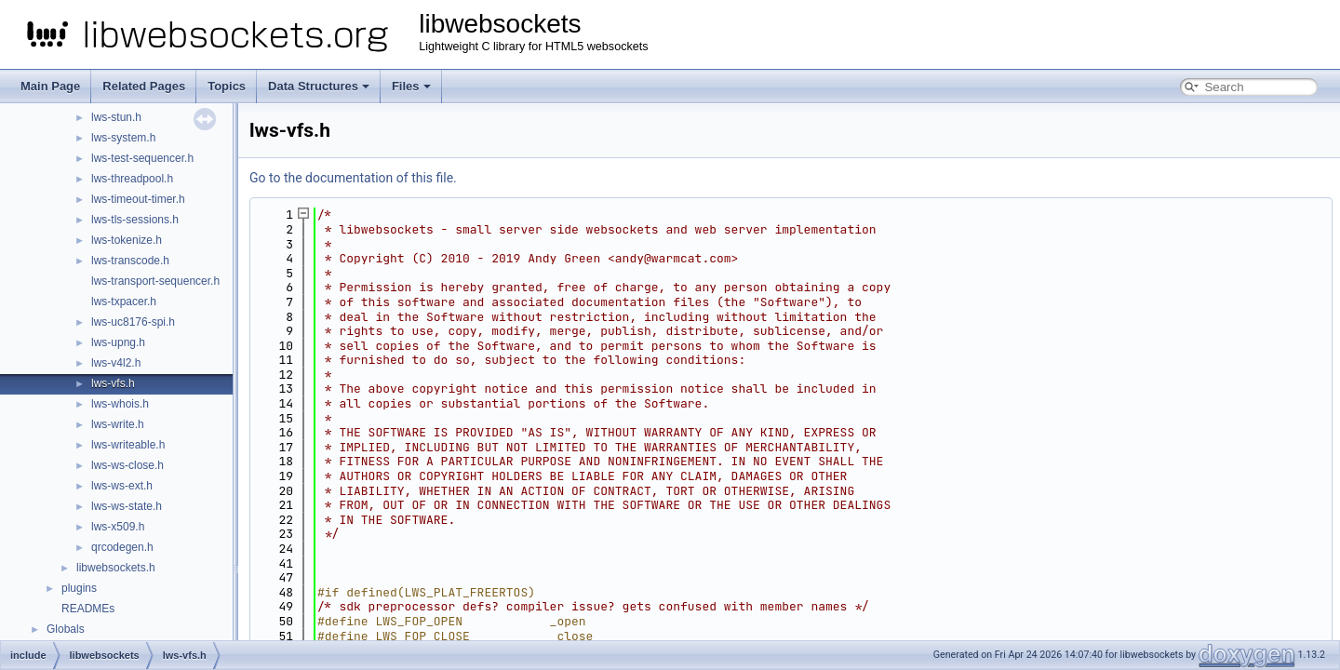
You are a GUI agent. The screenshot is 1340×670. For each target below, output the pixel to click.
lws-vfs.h (113, 383)
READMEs (87, 608)
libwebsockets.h (115, 567)
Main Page (50, 86)
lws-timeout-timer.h (138, 199)
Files (411, 86)
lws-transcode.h (130, 260)
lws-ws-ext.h (122, 485)
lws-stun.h (116, 117)
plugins (79, 588)
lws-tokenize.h (126, 240)
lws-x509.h (117, 526)
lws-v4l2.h (116, 362)
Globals (66, 629)
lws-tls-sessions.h (135, 219)
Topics (227, 86)
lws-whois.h (120, 403)
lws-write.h (117, 424)
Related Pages (143, 86)
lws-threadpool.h (132, 178)
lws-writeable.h (128, 444)
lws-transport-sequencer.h (155, 281)
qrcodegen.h (122, 547)
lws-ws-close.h (127, 465)
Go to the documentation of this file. (353, 177)
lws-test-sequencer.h (142, 158)
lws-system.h (123, 137)
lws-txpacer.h (123, 301)
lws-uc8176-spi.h (133, 321)
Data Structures (318, 86)
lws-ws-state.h (126, 506)
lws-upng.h (118, 342)
